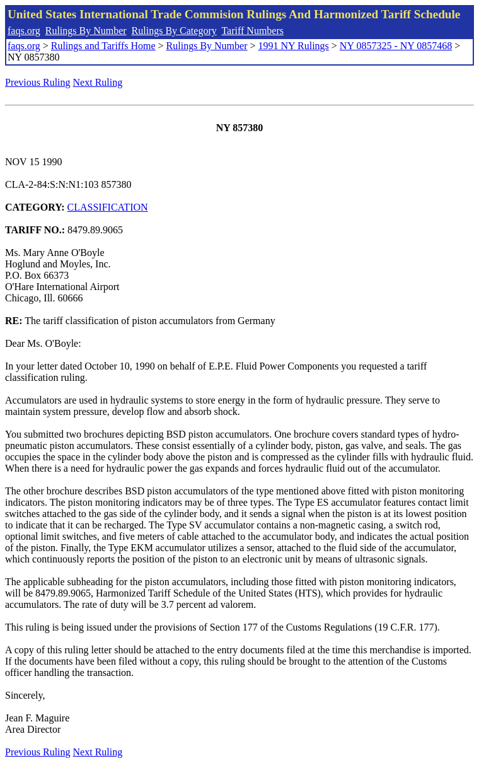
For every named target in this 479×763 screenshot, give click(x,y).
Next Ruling (98, 82)
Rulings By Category (174, 30)
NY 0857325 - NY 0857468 (396, 45)
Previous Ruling (38, 82)
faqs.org (24, 30)
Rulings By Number (86, 30)
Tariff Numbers (252, 30)
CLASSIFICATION (107, 207)
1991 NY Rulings (293, 45)
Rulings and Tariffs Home (103, 45)
